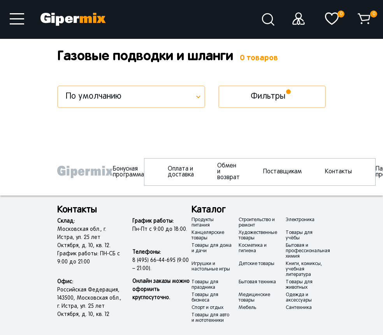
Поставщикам (282, 171)
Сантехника (299, 307)
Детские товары (256, 264)
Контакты (338, 171)
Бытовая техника (257, 282)
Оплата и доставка (181, 172)
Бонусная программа (128, 172)
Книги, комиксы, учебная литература (304, 269)
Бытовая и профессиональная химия (308, 251)
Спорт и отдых (207, 307)
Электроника (300, 220)
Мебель (247, 307)
